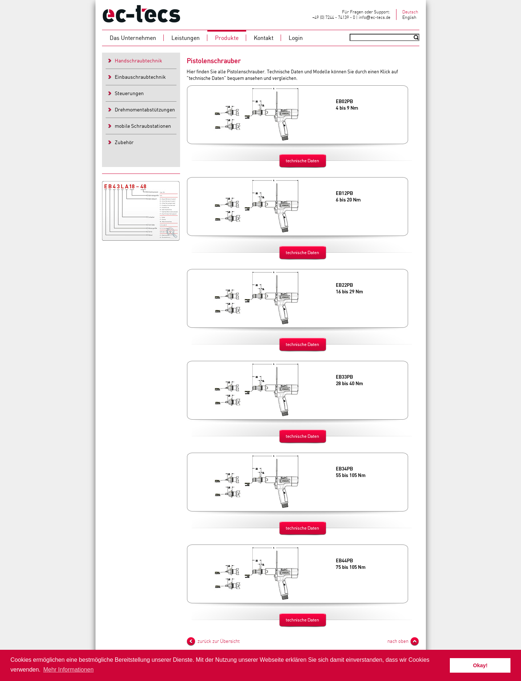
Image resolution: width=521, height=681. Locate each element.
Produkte (227, 37)
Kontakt (263, 37)
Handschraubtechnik (138, 60)
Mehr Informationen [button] (68, 669)
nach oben (397, 641)
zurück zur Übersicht (219, 641)
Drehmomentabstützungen (145, 109)
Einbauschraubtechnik (140, 77)
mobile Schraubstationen (143, 126)
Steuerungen (129, 93)
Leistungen (185, 37)
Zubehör (124, 142)
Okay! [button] (480, 665)
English (409, 17)
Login (296, 37)
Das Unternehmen (133, 37)
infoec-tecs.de (374, 17)
